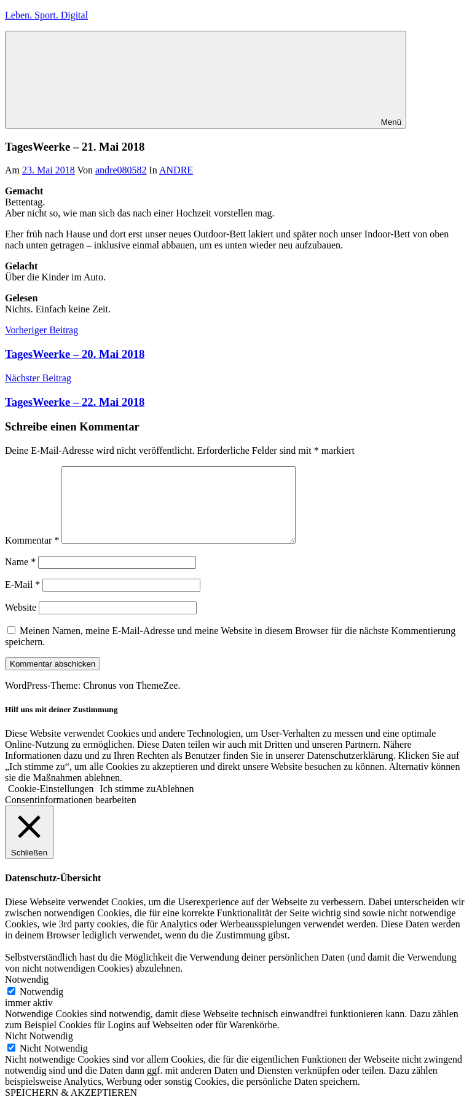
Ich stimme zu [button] (128, 803)
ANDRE (176, 170)
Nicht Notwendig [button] (39, 1050)
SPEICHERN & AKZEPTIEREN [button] (71, 1107)
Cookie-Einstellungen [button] (51, 803)
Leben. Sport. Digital (46, 15)
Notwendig (41, 1006)
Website (20, 622)
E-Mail (22, 599)
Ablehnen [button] (174, 803)
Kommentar (32, 555)
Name (20, 576)
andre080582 (121, 170)
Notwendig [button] (27, 994)
